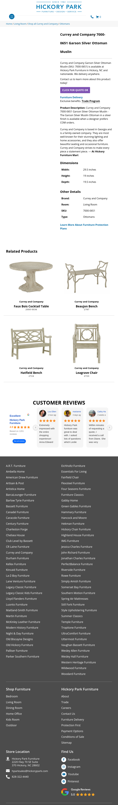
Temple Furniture (72, 623)
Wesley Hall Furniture (75, 658)
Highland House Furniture (78, 536)
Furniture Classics (72, 495)
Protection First (71, 728)
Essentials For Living (74, 471)
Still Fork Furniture (73, 606)
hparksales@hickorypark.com (31, 774)
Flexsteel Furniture (73, 483)
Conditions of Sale (73, 739)
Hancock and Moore (74, 518)
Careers (66, 710)
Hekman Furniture (73, 524)
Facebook (74, 762)
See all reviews (19, 441)
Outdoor (11, 728)
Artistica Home (15, 489)
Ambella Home (15, 471)
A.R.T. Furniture (16, 466)
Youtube (73, 777)
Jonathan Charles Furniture (78, 559)
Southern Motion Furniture (78, 594)
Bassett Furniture (17, 507)
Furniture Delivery (71, 97)
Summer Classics (72, 618)
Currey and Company (31, 301)
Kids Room (13, 722)
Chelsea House (15, 536)
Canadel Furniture (17, 512)
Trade (65, 704)
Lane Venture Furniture (21, 582)
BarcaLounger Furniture (21, 495)
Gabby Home (69, 501)
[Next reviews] (109, 427)
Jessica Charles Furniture (77, 547)
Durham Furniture (17, 559)
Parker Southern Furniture (23, 658)
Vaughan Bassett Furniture (78, 647)
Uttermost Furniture (74, 641)
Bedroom (12, 699)
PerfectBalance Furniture (77, 565)
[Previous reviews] (35, 427)
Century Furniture (17, 524)
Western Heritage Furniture (78, 664)
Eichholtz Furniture (73, 466)
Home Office (14, 716)
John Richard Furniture (75, 553)
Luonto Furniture (17, 606)
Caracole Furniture (18, 518)
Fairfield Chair (70, 477)
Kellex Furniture (16, 565)
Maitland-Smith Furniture (22, 612)
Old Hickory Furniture (20, 647)
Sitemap (66, 745)
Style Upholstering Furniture (79, 612)
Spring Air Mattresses (75, 600)
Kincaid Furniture (17, 571)
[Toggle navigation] (11, 16)
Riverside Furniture (73, 571)
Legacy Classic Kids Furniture (24, 594)
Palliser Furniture (17, 653)
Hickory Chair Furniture (76, 530)
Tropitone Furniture (74, 629)
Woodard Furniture (73, 676)
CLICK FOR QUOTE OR (75, 90)
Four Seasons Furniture (76, 489)
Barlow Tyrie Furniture (20, 501)
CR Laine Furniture (18, 547)
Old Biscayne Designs (19, 641)
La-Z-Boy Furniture (18, 577)
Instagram (74, 770)
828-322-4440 (21, 780)
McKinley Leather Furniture (23, 623)
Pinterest (73, 784)
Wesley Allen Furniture (75, 653)
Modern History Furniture (22, 629)
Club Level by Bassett (19, 542)
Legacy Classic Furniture (21, 588)
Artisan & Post (15, 483)
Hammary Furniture (74, 512)
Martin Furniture (16, 618)
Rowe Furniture (71, 577)
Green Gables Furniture (76, 507)
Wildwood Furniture (74, 670)
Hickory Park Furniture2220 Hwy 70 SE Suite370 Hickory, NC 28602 (26, 765)
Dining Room (14, 710)
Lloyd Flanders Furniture (21, 600)
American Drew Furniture (22, 477)
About (65, 699)
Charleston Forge (17, 530)
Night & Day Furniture (20, 635)
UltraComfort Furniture (76, 635)
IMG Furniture (70, 542)
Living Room (14, 704)
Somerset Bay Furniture (76, 588)
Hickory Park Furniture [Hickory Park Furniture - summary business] (17, 421)
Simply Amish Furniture (76, 582)
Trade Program (91, 101)
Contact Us (68, 716)
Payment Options (72, 734)
